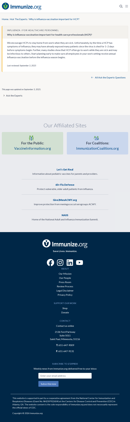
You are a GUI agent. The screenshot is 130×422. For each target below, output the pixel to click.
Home (5, 19)
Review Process (65, 286)
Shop (65, 308)
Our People (65, 277)
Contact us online (65, 325)
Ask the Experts (14, 95)
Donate (65, 312)
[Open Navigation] (126, 6)
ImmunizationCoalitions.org (97, 145)
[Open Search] (121, 6)
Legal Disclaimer (65, 290)
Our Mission (65, 273)
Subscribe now (48, 383)
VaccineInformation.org (32, 145)
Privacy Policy (65, 294)
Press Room (65, 282)
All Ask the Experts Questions (108, 77)
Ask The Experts (18, 19)
